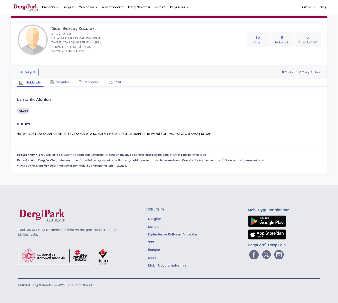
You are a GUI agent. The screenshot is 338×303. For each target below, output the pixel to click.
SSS (151, 242)
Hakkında (48, 7)
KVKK (152, 258)
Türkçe (306, 7)
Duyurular (177, 7)
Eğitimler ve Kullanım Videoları (173, 234)
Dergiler (69, 7)
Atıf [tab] (117, 82)
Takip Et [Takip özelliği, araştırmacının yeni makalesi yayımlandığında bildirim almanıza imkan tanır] (29, 72)
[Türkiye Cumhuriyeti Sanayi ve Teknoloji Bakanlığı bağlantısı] (66, 255)
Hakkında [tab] (30, 82)
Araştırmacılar (113, 7)
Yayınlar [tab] (60, 82)
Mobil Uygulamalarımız (167, 265)
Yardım (160, 7)
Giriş (323, 7)
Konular (154, 226)
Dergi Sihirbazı (139, 7)
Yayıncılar (86, 7)
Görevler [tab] (89, 82)
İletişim (154, 250)
